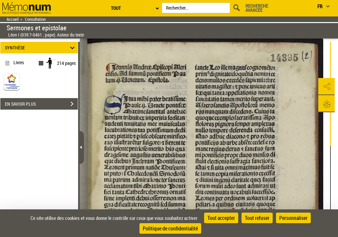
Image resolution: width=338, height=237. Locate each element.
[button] (326, 86)
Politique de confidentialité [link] (170, 228)
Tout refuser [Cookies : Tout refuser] (257, 218)
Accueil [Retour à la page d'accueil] (13, 19)
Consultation (35, 19)
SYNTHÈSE (40, 47)
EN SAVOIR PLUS (41, 104)
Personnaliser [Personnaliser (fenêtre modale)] (293, 218)
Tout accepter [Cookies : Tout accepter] (221, 218)
